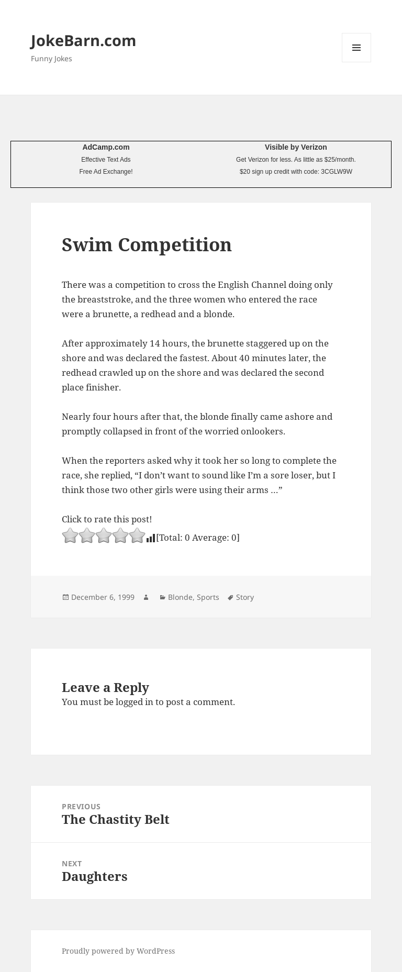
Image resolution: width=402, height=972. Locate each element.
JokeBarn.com (83, 40)
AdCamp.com (105, 147)
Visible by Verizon (296, 147)
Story (245, 597)
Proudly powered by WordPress (118, 951)
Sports (208, 597)
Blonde (180, 597)
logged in (134, 702)
